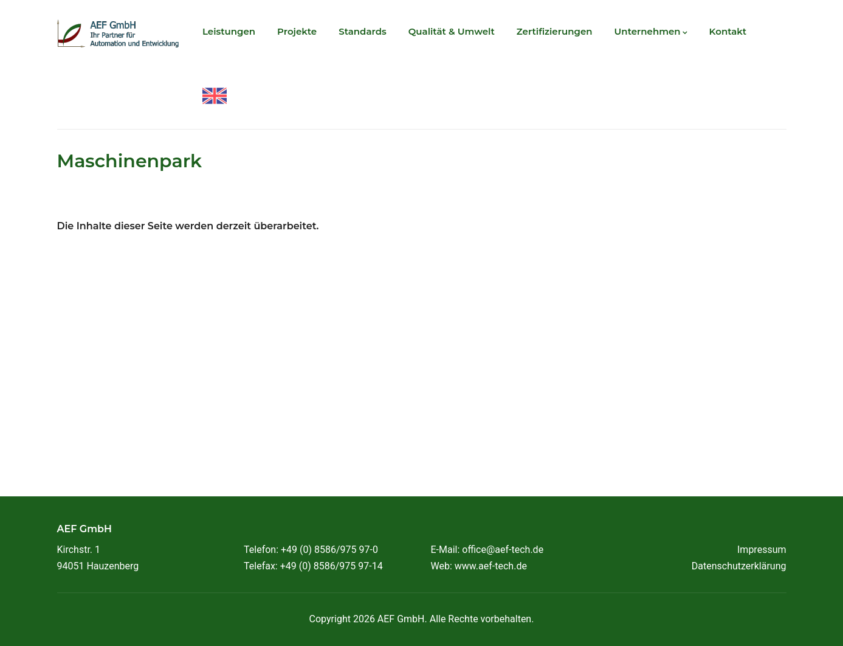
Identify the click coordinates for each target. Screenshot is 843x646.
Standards (363, 31)
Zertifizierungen (555, 31)
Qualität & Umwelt (451, 31)
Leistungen (228, 31)
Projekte (297, 31)
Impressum (761, 549)
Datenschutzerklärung (739, 566)
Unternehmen (650, 31)
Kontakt (728, 31)
